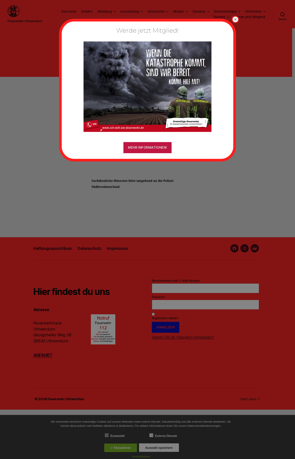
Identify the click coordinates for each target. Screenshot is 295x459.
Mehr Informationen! (147, 147)
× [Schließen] (235, 19)
